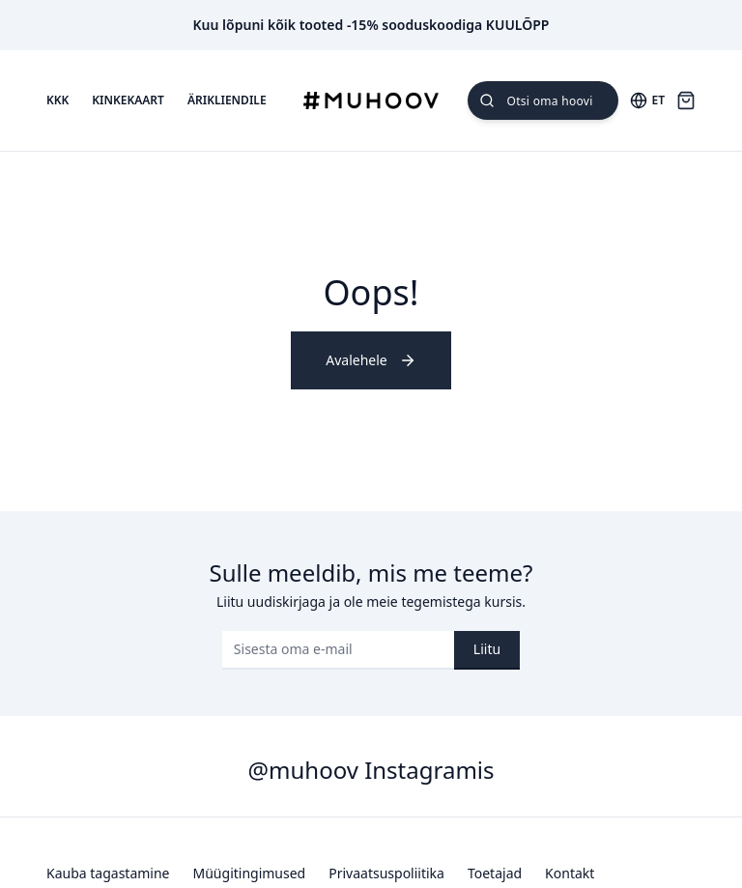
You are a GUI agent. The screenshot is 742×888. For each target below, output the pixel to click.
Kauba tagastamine (108, 873)
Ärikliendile (227, 100)
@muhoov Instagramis (370, 770)
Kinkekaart (128, 100)
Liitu (486, 649)
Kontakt (569, 873)
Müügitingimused (249, 873)
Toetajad (495, 873)
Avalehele (370, 360)
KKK (57, 100)
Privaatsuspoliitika (386, 873)
